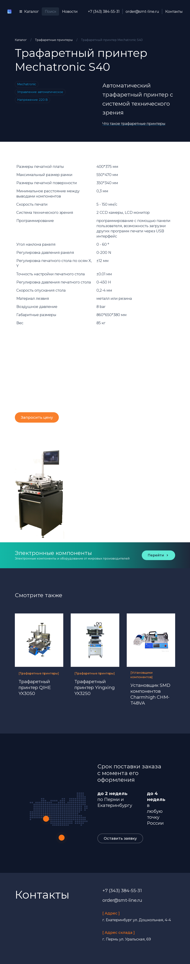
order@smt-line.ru (142, 11)
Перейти (158, 555)
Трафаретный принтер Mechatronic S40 (112, 40)
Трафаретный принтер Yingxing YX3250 (94, 687)
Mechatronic (26, 84)
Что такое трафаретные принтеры (133, 123)
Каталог (21, 40)
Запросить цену (37, 417)
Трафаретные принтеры (54, 40)
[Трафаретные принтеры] (39, 673)
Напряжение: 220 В (32, 100)
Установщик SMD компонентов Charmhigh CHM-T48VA (150, 694)
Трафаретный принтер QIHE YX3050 (35, 687)
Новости (70, 11)
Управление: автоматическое (40, 92)
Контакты (174, 11)
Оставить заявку (120, 838)
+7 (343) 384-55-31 (103, 11)
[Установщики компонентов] (141, 675)
